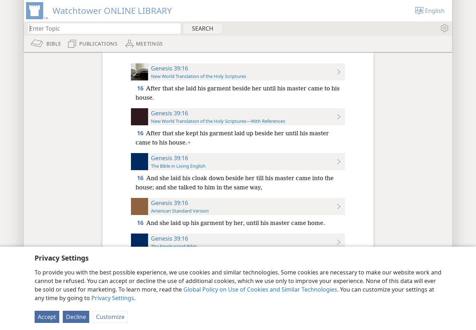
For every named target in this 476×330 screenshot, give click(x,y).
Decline (76, 317)
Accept (47, 317)
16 (141, 88)
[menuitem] (444, 28)
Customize (110, 317)
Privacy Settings (112, 298)
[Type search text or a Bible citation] (101, 28)
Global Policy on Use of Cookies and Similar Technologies (260, 289)
